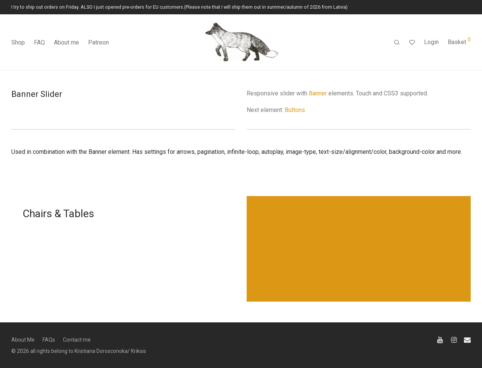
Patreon (98, 42)
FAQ (39, 42)
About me (66, 42)
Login (431, 42)
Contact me (77, 340)
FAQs (49, 340)
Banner (318, 93)
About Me (23, 340)
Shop (18, 42)
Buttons (295, 109)
